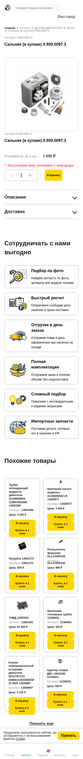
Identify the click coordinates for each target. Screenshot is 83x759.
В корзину (53, 175)
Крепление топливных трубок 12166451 (59, 614)
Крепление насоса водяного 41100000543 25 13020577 (59, 494)
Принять (68, 735)
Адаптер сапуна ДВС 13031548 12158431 (57, 674)
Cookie (20, 739)
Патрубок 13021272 (21, 558)
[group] (41, 94)
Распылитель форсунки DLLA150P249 (56, 553)
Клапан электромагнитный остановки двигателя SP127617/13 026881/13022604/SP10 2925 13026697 (21, 673)
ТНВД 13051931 (19, 617)
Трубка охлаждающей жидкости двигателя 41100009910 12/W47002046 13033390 (18, 495)
